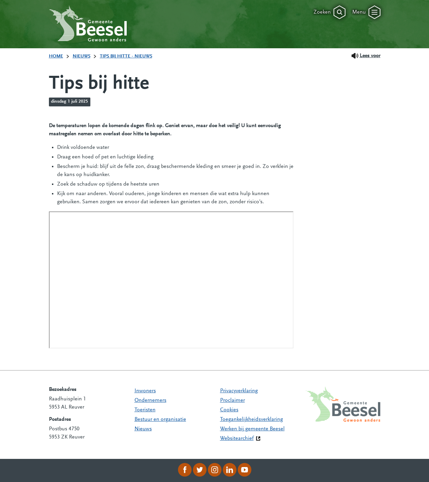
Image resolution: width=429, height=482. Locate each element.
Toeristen (145, 410)
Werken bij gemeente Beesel (252, 429)
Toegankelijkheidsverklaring (251, 419)
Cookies (229, 410)
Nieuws (143, 429)
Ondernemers (150, 400)
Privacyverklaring (239, 391)
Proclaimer (232, 400)
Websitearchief (237, 438)
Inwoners (145, 391)
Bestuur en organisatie (160, 419)
